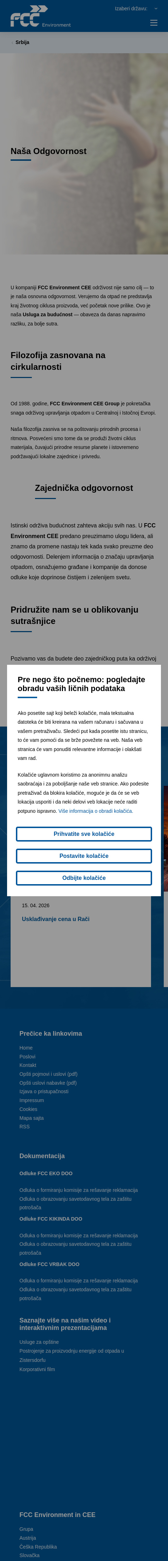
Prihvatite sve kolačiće (84, 834)
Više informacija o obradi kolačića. (95, 811)
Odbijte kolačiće (84, 878)
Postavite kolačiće (84, 856)
